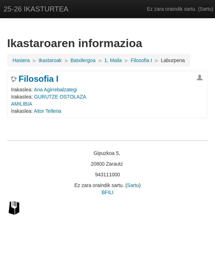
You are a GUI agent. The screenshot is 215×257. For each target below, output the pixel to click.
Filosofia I (38, 79)
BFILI (107, 192)
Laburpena (173, 60)
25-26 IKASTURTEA (36, 9)
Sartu (205, 9)
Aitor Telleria (47, 111)
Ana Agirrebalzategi (55, 89)
